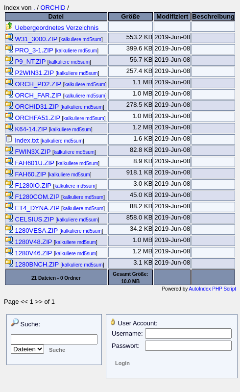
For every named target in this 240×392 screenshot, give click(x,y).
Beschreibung (213, 16)
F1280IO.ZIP (29, 185)
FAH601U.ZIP (30, 163)
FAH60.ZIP (26, 174)
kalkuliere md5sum (81, 39)
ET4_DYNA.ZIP (33, 208)
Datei (56, 16)
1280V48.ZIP (29, 241)
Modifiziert (172, 16)
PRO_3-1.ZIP (30, 50)
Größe (130, 16)
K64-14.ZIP (27, 129)
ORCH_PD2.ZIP (34, 84)
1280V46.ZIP (29, 253)
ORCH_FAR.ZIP (34, 95)
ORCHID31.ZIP (33, 106)
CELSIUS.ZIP (30, 219)
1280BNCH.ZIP (33, 264)
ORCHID (52, 7)
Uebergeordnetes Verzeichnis (51, 27)
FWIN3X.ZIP (28, 151)
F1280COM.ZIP (33, 196)
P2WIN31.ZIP (30, 72)
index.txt (23, 140)
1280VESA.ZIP (32, 230)
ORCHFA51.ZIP (33, 118)
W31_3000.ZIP (32, 39)
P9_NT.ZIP (26, 61)
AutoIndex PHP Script (212, 289)
